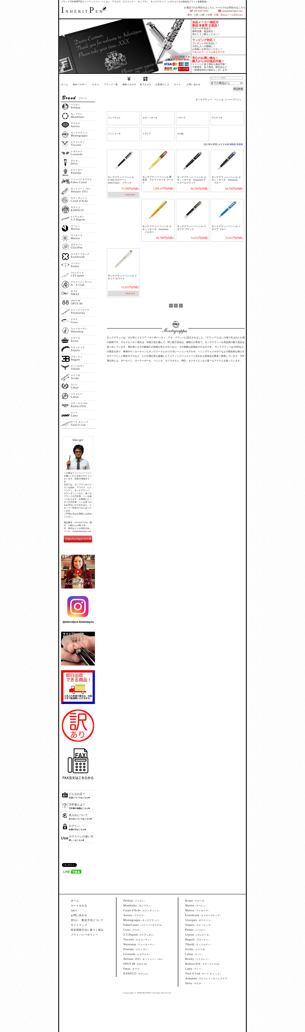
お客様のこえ (162, 84)
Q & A (95, 84)
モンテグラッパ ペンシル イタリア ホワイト (122, 277)
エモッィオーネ (149, 117)
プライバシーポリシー (84, 934)
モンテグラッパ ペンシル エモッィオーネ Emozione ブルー (226, 180)
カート (177, 84)
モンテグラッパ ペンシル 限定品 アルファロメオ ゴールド (157, 180)
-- (134, 900)
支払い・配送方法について (87, 920)
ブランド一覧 (111, 84)
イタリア (146, 133)
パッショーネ (114, 133)
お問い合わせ (194, 84)
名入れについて (78, 815)
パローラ (181, 117)
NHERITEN (82, 11)
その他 (180, 133)
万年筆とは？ (77, 804)
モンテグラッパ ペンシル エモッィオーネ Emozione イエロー (157, 229)
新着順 (240, 144)
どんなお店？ (77, 793)
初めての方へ (80, 84)
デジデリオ (217, 117)
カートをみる (79, 905)
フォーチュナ (114, 117)
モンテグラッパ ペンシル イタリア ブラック (191, 228)
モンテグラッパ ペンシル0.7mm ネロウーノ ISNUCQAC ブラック (121, 180)
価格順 (233, 144)
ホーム (64, 84)
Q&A (74, 910)
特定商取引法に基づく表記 (87, 929)
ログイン (74, 825)
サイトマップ (79, 925)
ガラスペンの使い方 (81, 836)
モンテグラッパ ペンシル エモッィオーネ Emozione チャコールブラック (191, 180)
